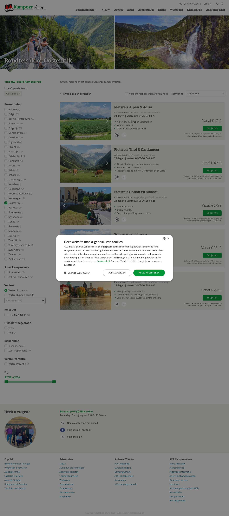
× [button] (168, 239)
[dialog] (114, 258)
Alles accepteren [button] (149, 272)
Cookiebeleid (103, 261)
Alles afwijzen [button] (117, 272)
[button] (77, 272)
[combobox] (164, 238)
